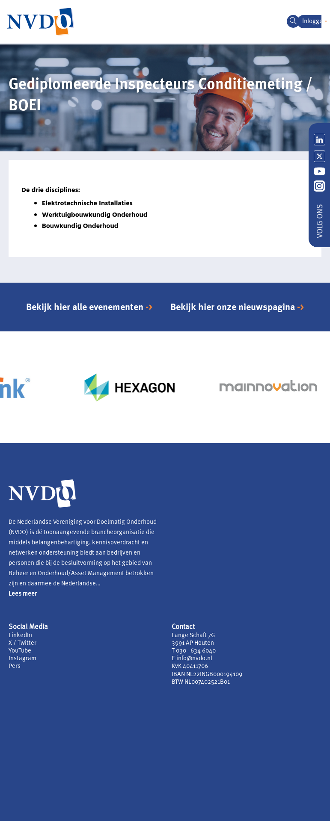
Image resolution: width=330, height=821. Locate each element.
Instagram (22, 659)
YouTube (20, 651)
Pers (15, 666)
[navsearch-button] (293, 21)
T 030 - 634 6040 (194, 651)
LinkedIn (20, 635)
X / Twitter (22, 643)
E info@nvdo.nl (192, 659)
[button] (325, 21)
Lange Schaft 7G (193, 635)
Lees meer (23, 594)
